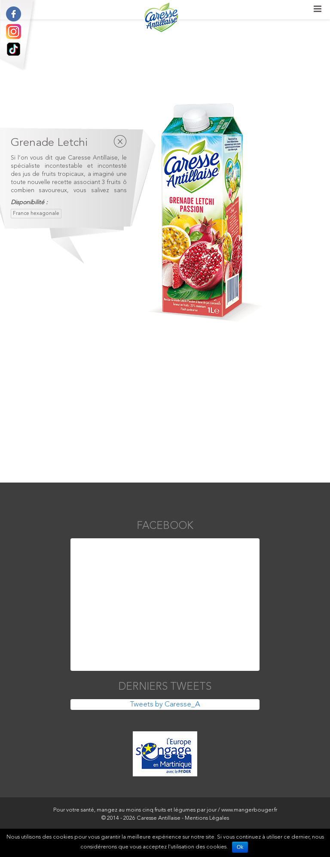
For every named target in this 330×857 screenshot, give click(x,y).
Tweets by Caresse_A (165, 704)
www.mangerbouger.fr (249, 810)
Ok (240, 847)
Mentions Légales (207, 818)
